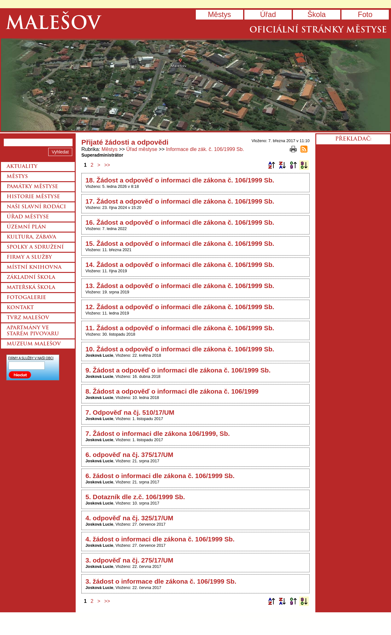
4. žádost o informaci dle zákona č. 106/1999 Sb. (160, 539)
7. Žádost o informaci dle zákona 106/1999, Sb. (157, 433)
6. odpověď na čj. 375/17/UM (129, 454)
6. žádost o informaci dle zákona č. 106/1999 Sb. (160, 475)
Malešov (53, 24)
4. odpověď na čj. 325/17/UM (129, 518)
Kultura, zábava (31, 237)
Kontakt (20, 307)
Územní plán (26, 227)
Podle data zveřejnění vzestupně (293, 165)
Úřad (268, 14)
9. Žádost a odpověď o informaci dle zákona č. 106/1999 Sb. (178, 370)
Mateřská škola (31, 287)
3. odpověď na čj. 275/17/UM (129, 560)
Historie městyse (33, 196)
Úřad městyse (141, 149)
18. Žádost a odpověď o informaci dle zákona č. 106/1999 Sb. (179, 180)
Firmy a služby (29, 257)
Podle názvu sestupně (282, 165)
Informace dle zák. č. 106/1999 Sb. (205, 149)
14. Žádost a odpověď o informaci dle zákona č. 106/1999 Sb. (179, 264)
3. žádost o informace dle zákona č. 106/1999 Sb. (160, 581)
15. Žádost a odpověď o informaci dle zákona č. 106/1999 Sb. (179, 243)
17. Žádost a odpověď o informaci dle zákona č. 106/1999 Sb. (179, 201)
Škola (316, 14)
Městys (219, 14)
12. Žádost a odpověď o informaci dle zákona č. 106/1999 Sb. (179, 306)
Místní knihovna (34, 267)
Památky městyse (32, 186)
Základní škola (31, 277)
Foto (365, 14)
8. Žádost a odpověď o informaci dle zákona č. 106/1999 (172, 391)
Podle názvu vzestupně (271, 165)
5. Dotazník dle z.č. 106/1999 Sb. (135, 496)
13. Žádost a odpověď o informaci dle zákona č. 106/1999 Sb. (179, 285)
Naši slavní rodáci (36, 207)
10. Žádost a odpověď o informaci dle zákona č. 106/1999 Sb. (179, 349)
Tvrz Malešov (28, 317)
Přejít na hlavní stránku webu (195, 84)
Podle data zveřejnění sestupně (304, 165)
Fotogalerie (26, 297)
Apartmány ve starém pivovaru (33, 331)
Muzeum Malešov (34, 344)
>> (107, 165)
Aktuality (22, 166)
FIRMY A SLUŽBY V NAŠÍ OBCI (31, 358)
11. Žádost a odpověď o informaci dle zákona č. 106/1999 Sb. (179, 328)
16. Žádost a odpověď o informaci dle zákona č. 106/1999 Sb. (179, 222)
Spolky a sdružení (35, 247)
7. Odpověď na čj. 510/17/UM (129, 412)
